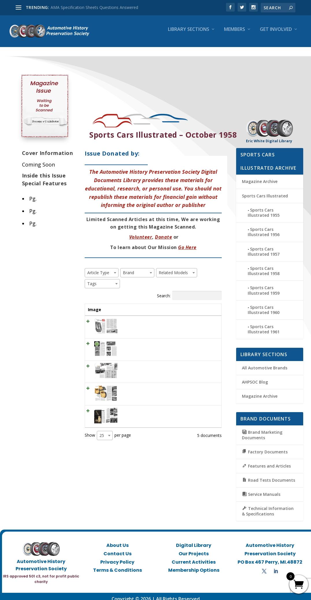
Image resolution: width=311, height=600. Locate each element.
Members (234, 33)
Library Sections (188, 33)
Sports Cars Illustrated (265, 190)
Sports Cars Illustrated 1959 (263, 285)
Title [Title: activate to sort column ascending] (122, 304)
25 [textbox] (101, 466)
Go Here (187, 242)
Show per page (108, 466)
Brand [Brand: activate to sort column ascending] (156, 304)
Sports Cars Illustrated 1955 (263, 207)
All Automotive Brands (264, 363)
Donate (163, 232)
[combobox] (102, 267)
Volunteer (140, 232)
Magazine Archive (259, 176)
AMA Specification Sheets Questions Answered (94, 7)
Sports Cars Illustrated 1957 (263, 246)
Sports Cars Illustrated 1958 (263, 266)
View (207, 318)
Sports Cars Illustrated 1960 (263, 304)
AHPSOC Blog (255, 377)
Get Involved (276, 33)
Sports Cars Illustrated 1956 (263, 227)
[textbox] (100, 267)
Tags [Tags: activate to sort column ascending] (179, 304)
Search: (189, 290)
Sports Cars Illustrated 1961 (263, 324)
